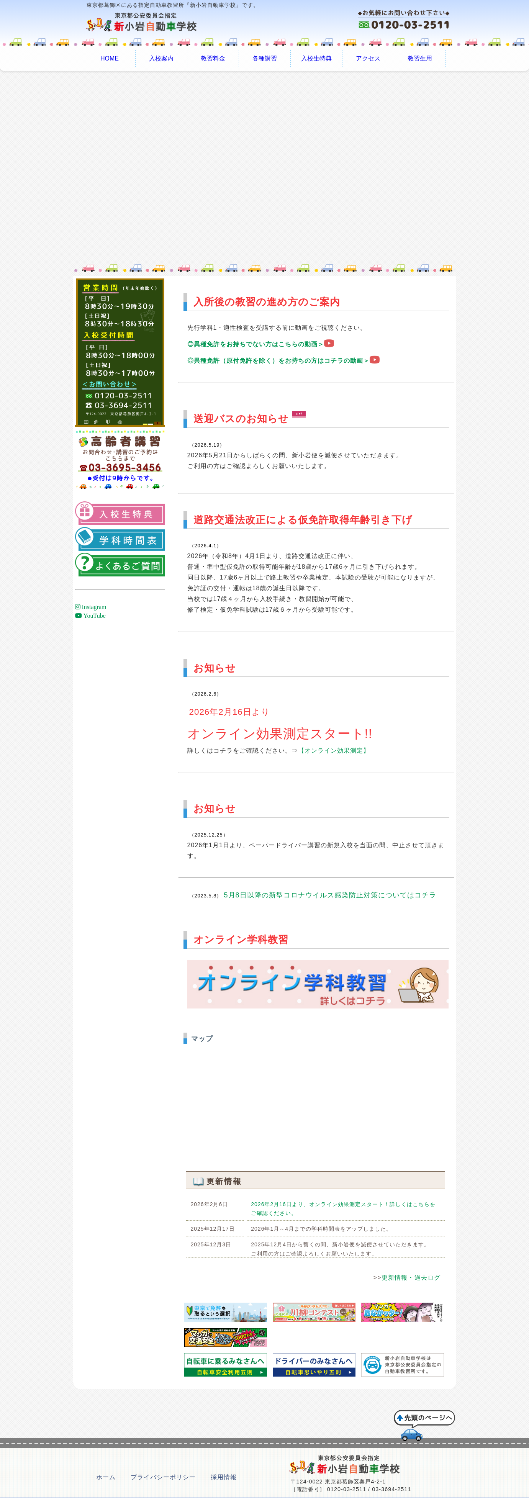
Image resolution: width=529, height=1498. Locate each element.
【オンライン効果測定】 (334, 750)
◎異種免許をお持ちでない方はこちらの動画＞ (260, 344)
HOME (109, 58)
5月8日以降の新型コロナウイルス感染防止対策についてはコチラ (330, 895)
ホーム (106, 1477)
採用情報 (224, 1477)
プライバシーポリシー (163, 1477)
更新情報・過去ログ (411, 1277)
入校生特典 (316, 58)
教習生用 (420, 58)
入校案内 (161, 58)
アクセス (368, 58)
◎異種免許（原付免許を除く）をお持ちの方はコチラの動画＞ (283, 360)
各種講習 (264, 58)
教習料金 (213, 58)
